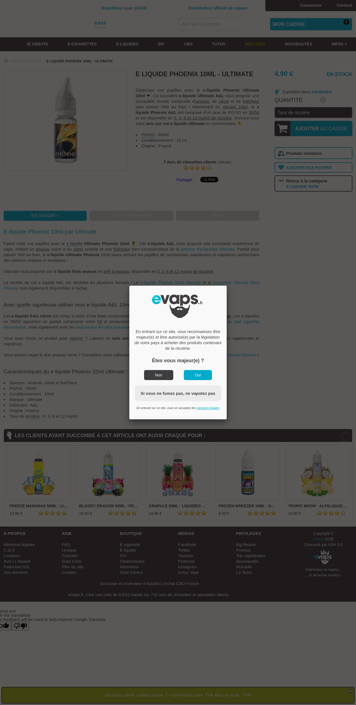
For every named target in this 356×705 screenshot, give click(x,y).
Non (158, 375)
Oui (198, 375)
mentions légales (208, 408)
